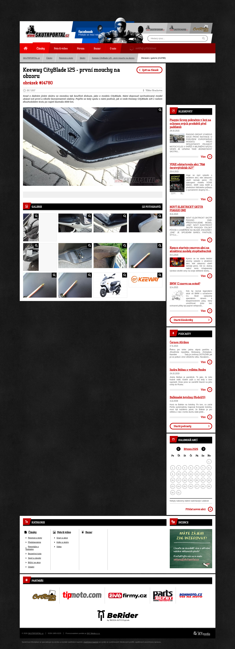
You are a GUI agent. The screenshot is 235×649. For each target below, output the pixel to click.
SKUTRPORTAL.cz (31, 58)
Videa (59, 547)
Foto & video (64, 532)
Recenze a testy (66, 58)
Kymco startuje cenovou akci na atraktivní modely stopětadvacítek (190, 249)
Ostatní (31, 567)
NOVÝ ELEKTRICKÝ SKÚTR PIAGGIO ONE (186, 208)
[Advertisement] (117, 7)
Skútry (82, 58)
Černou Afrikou (179, 342)
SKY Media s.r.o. (93, 633)
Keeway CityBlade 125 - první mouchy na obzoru (113, 58)
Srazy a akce (62, 538)
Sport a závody (34, 558)
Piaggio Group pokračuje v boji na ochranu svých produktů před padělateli (190, 123)
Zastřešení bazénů (90, 642)
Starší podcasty (182, 426)
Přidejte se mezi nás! (88, 33)
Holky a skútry (63, 542)
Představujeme (34, 542)
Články (49, 58)
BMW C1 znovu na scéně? (185, 283)
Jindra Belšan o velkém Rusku (188, 369)
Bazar (88, 532)
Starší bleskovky (183, 320)
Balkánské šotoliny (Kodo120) (187, 397)
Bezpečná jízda (34, 554)
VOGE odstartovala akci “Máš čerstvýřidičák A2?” (187, 166)
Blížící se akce (34, 562)
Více (203, 156)
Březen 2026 (191, 449)
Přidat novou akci (196, 509)
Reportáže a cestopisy (32, 548)
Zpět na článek (150, 70)
